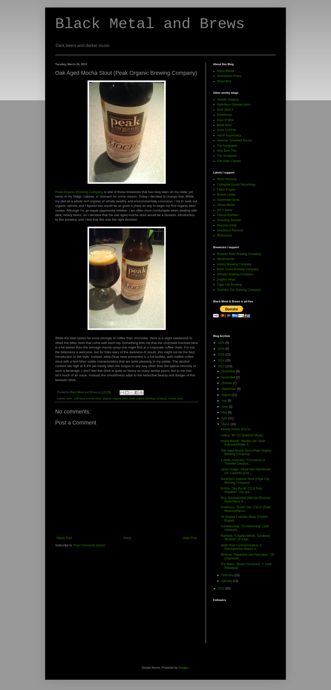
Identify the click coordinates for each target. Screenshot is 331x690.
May (224, 412)
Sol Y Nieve (224, 210)
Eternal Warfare (227, 215)
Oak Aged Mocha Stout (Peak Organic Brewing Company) (246, 452)
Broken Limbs (226, 194)
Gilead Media (226, 205)
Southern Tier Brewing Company (238, 290)
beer (69, 398)
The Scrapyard (227, 155)
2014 (221, 360)
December (228, 371)
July (224, 400)
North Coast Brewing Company (237, 269)
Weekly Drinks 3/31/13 (236, 429)
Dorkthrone (224, 115)
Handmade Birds (228, 200)
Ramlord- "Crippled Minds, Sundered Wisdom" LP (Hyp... (245, 537)
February (227, 575)
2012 (221, 588)
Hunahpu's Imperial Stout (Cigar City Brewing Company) (245, 480)
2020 (221, 342)
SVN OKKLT (225, 110)
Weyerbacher (226, 259)
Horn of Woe (225, 120)
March (226, 424)
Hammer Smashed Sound (234, 140)
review (172, 398)
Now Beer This (226, 150)
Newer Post (64, 538)
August (226, 395)
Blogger (183, 667)
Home (127, 538)
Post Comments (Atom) (89, 545)
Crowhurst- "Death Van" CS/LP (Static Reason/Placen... (246, 508)
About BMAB (225, 71)
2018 (221, 354)
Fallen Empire (226, 189)
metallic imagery (228, 99)
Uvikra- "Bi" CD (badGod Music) (242, 435)
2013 (221, 366)
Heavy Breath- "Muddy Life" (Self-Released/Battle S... (243, 442)
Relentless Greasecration (234, 104)
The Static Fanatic (229, 161)
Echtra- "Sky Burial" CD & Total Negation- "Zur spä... (241, 490)
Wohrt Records (227, 179)
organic (107, 398)
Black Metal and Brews (150, 24)
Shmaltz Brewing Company (235, 274)
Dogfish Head (226, 279)
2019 (221, 349)
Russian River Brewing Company (239, 254)
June (225, 406)
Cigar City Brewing (229, 284)
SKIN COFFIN (226, 130)
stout (180, 398)
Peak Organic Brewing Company (79, 192)
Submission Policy (229, 76)
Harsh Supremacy (229, 135)
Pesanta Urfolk (227, 225)
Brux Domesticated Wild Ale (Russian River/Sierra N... (246, 499)
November (228, 377)
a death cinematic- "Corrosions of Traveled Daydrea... (243, 461)
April (224, 418)
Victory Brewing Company (234, 264)
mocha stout (93, 398)
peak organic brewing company (148, 398)
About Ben (224, 81)
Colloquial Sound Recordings (236, 184)
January (227, 581)
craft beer (79, 398)
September (229, 389)
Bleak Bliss (224, 125)
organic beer (120, 398)
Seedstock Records (230, 230)
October (227, 383)
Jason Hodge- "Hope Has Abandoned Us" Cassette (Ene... (246, 471)
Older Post (190, 538)
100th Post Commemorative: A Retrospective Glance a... (241, 547)
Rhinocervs (224, 235)
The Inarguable (227, 145)
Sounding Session (229, 220)
